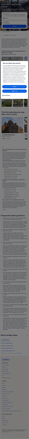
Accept (15, 86)
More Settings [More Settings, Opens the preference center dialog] (6, 95)
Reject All (14, 91)
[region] (14, 80)
